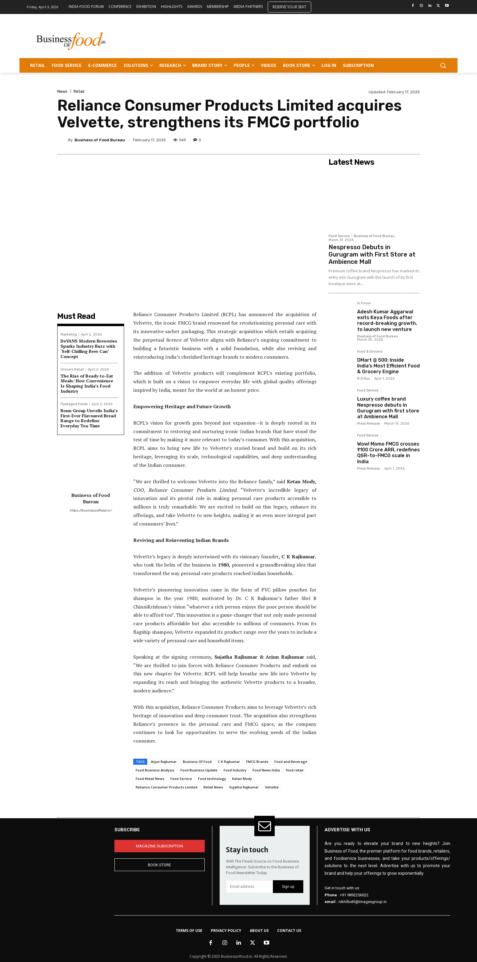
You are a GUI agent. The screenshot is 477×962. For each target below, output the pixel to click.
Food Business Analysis (155, 770)
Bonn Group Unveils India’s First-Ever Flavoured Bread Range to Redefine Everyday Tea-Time (89, 418)
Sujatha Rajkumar (244, 787)
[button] (443, 65)
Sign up (288, 886)
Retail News (213, 787)
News (62, 91)
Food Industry (235, 770)
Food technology (212, 778)
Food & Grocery (369, 351)
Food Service (181, 778)
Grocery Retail (72, 369)
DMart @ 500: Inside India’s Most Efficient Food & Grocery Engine (388, 365)
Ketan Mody (242, 778)
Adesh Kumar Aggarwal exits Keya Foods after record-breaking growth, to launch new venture (387, 320)
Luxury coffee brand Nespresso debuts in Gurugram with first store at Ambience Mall (388, 407)
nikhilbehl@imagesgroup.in (363, 901)
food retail (294, 770)
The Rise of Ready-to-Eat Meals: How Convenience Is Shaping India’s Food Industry (87, 383)
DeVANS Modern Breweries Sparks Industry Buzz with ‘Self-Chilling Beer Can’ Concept (89, 348)
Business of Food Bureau (100, 140)
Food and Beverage (290, 761)
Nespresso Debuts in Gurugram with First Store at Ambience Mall (372, 254)
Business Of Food (197, 761)
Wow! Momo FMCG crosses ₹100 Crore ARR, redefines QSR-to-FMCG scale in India (388, 452)
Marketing (69, 334)
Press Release (368, 424)
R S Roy (363, 379)
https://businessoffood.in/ (91, 510)
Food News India (266, 770)
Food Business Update (199, 770)
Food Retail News (150, 778)
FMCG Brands (257, 761)
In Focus (364, 303)
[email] (249, 886)
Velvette (272, 787)
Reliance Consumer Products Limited (166, 787)
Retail (79, 91)
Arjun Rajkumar (164, 761)
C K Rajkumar (229, 761)
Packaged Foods (74, 404)
